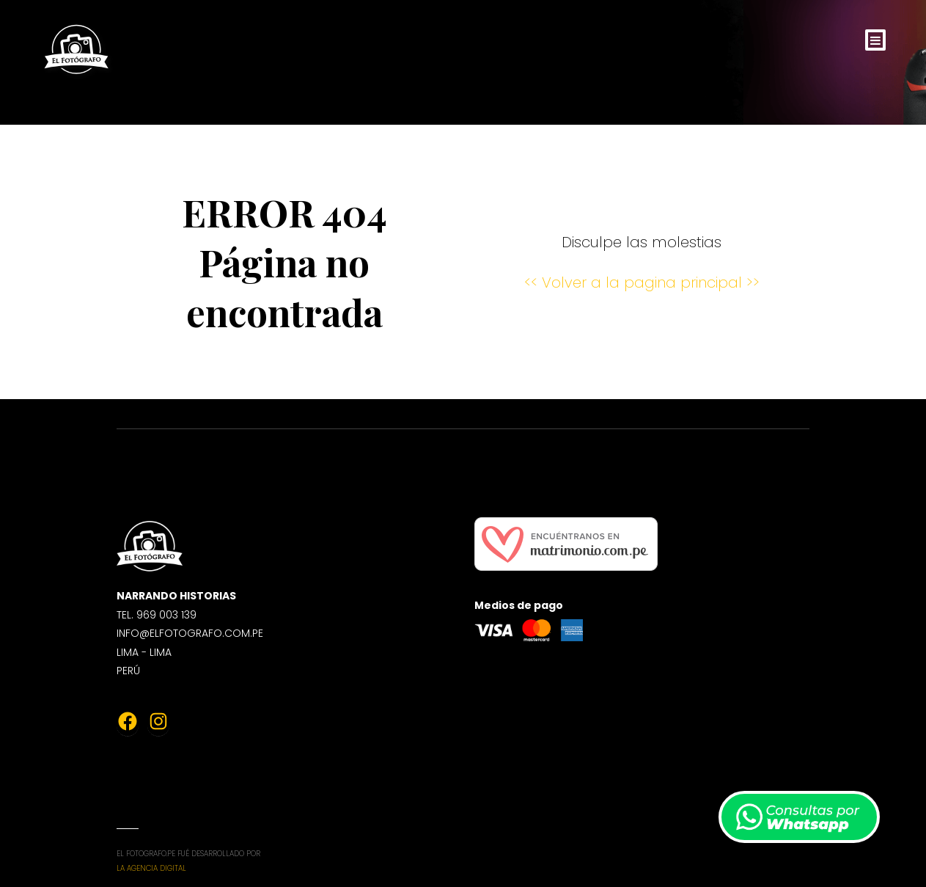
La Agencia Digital (151, 868)
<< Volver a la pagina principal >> (642, 282)
